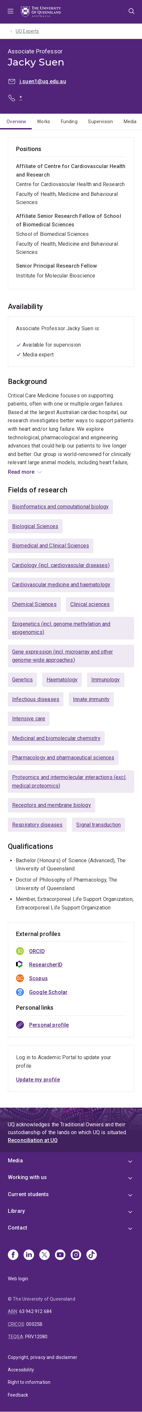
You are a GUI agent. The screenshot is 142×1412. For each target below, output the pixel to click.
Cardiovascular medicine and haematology (61, 585)
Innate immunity (91, 699)
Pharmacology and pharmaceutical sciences (63, 757)
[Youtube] (60, 1255)
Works (43, 121)
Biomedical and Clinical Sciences (50, 546)
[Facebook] (13, 1255)
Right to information (29, 1382)
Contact (17, 1228)
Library (16, 1211)
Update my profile (38, 1080)
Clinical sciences (90, 604)
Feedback (18, 1395)
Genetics (22, 680)
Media (130, 121)
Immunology (105, 680)
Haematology (62, 680)
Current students (28, 1194)
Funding (69, 121)
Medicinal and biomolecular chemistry (56, 738)
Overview (16, 121)
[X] (44, 1255)
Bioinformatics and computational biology (60, 507)
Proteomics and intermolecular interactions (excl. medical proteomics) (69, 781)
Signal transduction (98, 825)
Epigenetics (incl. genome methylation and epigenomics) (61, 628)
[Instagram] (76, 1255)
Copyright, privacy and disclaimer (42, 1357)
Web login (18, 1278)
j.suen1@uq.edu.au (43, 81)
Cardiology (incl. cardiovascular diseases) (61, 565)
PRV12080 (36, 1336)
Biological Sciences (35, 526)
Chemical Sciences (34, 604)
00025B (34, 1324)
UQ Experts (27, 31)
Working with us (27, 1177)
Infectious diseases (35, 699)
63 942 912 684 (35, 1311)
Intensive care (28, 719)
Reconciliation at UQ (33, 1140)
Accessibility (21, 1369)
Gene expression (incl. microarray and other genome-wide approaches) (62, 656)
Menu (10, 12)
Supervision (100, 121)
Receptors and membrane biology (51, 805)
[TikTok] (91, 1255)
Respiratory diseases (37, 825)
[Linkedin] (29, 1255)
